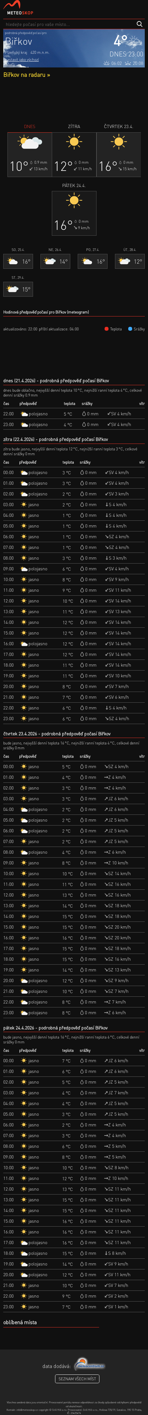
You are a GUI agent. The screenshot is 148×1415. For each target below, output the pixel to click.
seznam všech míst (77, 1378)
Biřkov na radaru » (26, 74)
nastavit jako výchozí (22, 59)
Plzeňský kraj (16, 52)
